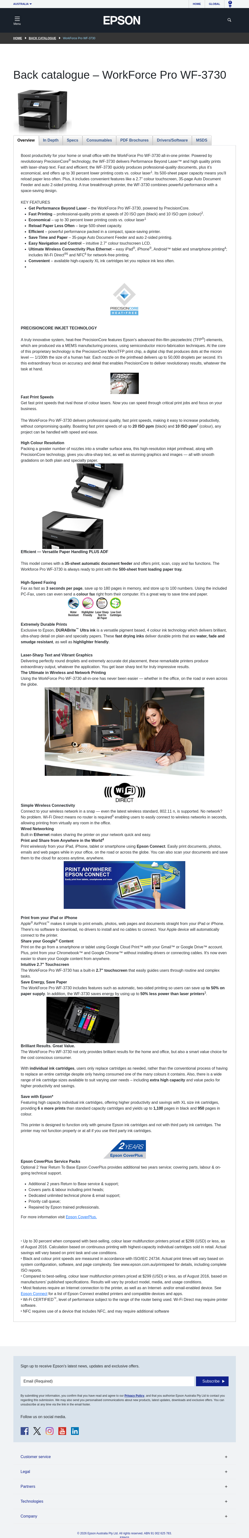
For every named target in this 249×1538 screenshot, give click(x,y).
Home (197, 3)
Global (214, 3)
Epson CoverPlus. (81, 1217)
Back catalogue (42, 38)
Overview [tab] (26, 140)
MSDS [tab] (201, 140)
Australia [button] (21, 3)
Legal (25, 1472)
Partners (28, 1486)
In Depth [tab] (51, 140)
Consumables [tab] (99, 140)
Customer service (36, 1457)
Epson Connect (34, 1294)
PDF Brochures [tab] (134, 140)
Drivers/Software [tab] (172, 140)
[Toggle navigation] (17, 20)
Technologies (32, 1501)
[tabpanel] (124, 733)
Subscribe (211, 1381)
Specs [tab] (72, 140)
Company (29, 1516)
